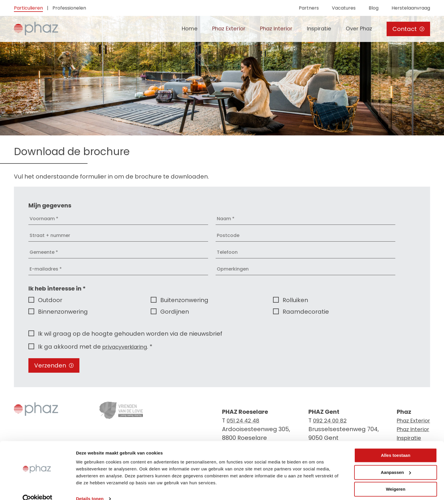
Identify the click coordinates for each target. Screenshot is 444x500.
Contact (408, 29)
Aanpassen (396, 461)
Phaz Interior (268, 29)
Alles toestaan (395, 445)
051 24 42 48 (244, 420)
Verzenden (54, 365)
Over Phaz (357, 29)
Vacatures (344, 8)
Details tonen (89, 488)
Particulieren (28, 8)
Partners (309, 8)
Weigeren (395, 479)
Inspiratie (314, 29)
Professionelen (69, 8)
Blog (374, 8)
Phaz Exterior (217, 29)
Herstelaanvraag (411, 8)
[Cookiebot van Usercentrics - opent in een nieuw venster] (37, 488)
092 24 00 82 (329, 420)
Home (175, 29)
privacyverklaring (127, 347)
